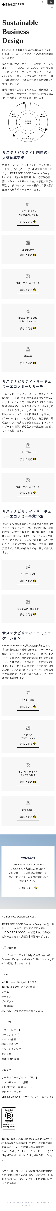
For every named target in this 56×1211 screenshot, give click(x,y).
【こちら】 (20, 963)
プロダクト (7, 1001)
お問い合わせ (28, 888)
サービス (6, 996)
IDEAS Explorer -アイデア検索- (18, 987)
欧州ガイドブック (11, 1092)
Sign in (50, 2)
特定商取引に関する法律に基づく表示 (22, 1011)
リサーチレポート (11, 1030)
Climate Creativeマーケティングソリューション (27, 1097)
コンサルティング (11, 1049)
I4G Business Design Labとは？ (19, 982)
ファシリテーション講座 (14, 1082)
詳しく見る (28, 221)
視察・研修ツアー (11, 1044)
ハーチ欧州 (8, 410)
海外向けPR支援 (10, 1059)
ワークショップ (10, 1034)
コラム (5, 991)
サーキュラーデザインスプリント (19, 1077)
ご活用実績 (7, 1006)
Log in (42, 2)
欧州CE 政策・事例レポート (16, 1087)
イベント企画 (8, 1039)
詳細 (13, 1183)
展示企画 (6, 1054)
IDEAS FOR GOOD (27, 68)
